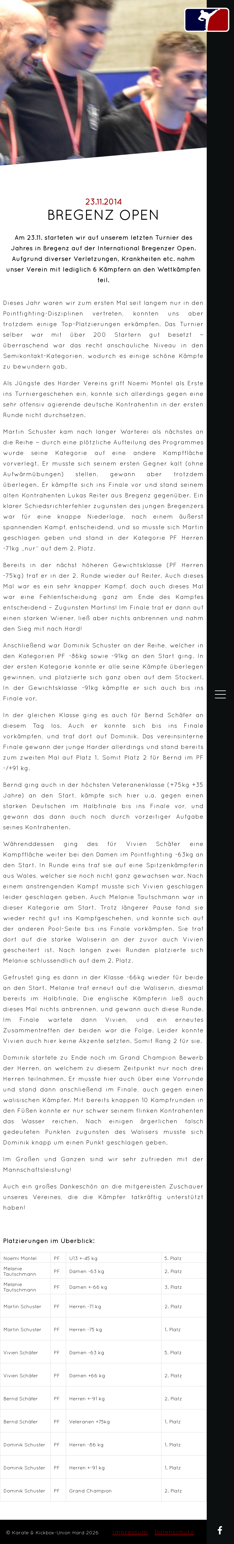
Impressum (130, 1532)
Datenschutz (174, 1532)
